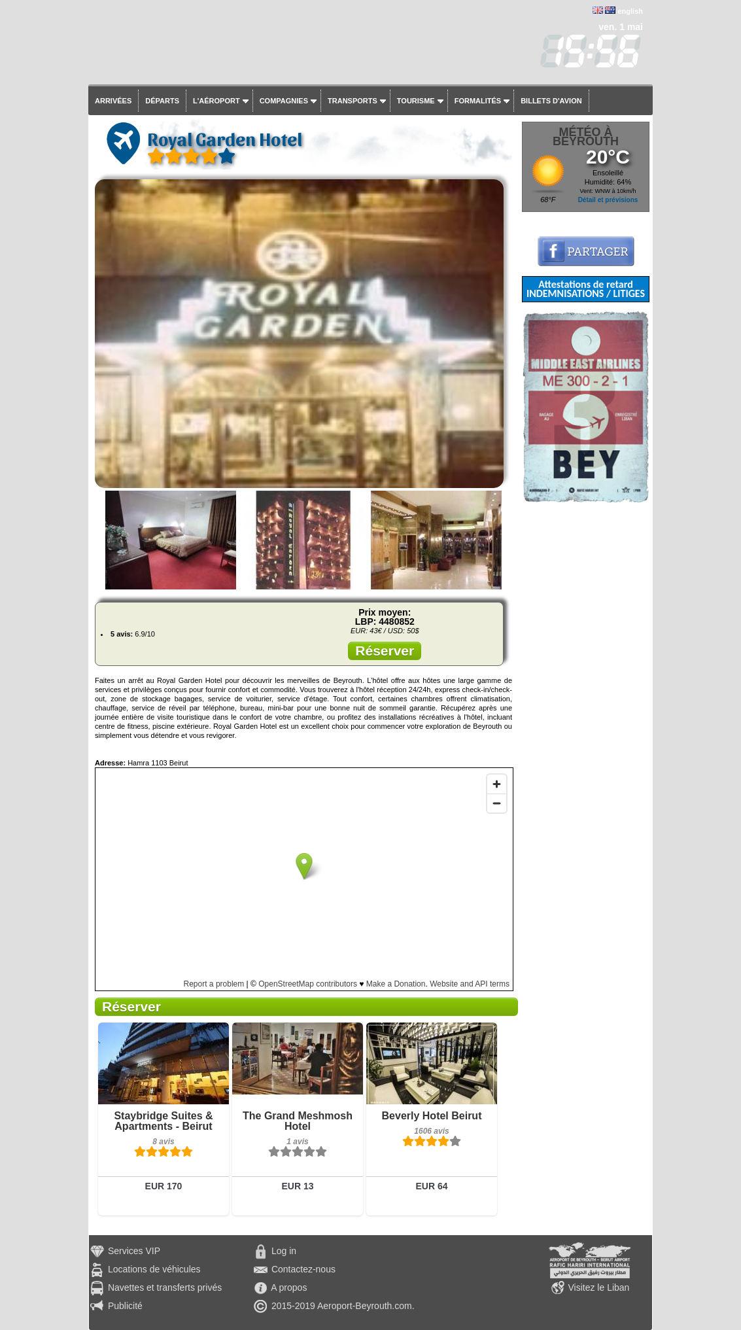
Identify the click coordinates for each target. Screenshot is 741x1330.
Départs (162, 101)
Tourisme (416, 101)
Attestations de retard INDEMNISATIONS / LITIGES (585, 289)
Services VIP (134, 1251)
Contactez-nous (303, 1269)
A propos (289, 1287)
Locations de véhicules (154, 1269)
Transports (352, 101)
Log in (283, 1251)
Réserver (384, 650)
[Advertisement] (585, 699)
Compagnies (284, 101)
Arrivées (113, 101)
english (630, 11)
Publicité (125, 1306)
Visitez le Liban (598, 1287)
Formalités (478, 101)
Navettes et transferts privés (165, 1287)
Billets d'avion (551, 101)
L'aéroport (216, 101)
